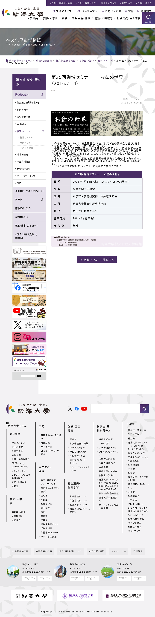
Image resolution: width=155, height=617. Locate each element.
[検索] (114, 409)
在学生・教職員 (87, 3)
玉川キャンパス (125, 559)
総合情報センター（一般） (79, 453)
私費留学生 (46, 489)
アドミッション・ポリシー (109, 448)
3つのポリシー (112, 546)
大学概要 (32, 22)
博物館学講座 (23, 169)
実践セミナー (26, 143)
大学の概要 (17, 443)
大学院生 (45, 494)
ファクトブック (19, 467)
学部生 (44, 485)
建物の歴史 (22, 154)
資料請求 (146, 11)
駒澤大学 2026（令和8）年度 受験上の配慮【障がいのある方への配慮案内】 (109, 479)
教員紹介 (16, 507)
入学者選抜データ (108, 442)
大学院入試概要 (107, 454)
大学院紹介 (17, 503)
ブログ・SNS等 (135, 504)
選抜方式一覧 (106, 434)
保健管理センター (50, 518)
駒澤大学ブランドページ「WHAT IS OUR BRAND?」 (137, 446)
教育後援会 (134, 465)
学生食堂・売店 (77, 446)
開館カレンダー (23, 217)
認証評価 (127, 546)
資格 (43, 498)
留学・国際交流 (48, 466)
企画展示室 (22, 110)
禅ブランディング (136, 453)
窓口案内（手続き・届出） (50, 476)
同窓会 (131, 469)
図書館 (73, 430)
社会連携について (79, 482)
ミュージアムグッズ (26, 176)
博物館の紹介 (22, 95)
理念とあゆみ (18, 439)
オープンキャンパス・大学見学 (109, 502)
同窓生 (127, 3)
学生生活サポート (50, 510)
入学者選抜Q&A (107, 458)
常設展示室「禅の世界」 (28, 102)
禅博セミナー (26, 137)
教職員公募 (134, 496)
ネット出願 (104, 438)
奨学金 (44, 506)
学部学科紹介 (19, 499)
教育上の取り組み (21, 455)
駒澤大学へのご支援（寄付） (138, 479)
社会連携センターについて (80, 496)
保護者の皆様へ (107, 470)
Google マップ (28, 573)
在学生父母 (108, 3)
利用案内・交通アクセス (27, 191)
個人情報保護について (72, 546)
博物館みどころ (23, 208)
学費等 (44, 502)
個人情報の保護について (138, 486)
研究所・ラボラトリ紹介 (50, 448)
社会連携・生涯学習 (129, 22)
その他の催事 (26, 148)
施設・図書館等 (104, 22)
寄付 (131, 11)
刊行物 (18, 200)
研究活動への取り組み (51, 432)
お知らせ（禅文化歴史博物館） (26, 236)
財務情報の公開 (31, 546)
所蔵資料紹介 (23, 162)
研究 (65, 22)
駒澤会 (131, 473)
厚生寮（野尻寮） (78, 442)
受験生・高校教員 (62, 3)
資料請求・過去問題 (109, 488)
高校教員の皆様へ (108, 466)
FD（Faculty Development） (20, 461)
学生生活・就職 (81, 22)
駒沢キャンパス (30, 559)
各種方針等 (17, 447)
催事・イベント (23, 131)
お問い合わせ (113, 11)
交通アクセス (64, 11)
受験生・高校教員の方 (107, 426)
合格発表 (103, 462)
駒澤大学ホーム (18, 423)
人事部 (131, 492)
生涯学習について (79, 486)
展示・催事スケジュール (27, 226)
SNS (19, 183)
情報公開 (16, 451)
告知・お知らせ (19, 478)
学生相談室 (46, 514)
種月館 (131, 438)
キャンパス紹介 (77, 438)
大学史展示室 (23, 117)
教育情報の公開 (50, 546)
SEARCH (148, 26)
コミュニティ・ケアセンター (80, 460)
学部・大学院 (50, 22)
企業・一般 (145, 3)
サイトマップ (134, 531)
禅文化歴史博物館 (79, 434)
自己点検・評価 (94, 546)
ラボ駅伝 (132, 500)
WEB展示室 (22, 124)
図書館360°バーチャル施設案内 (138, 459)
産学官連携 (46, 442)
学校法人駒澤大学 (137, 430)
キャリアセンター (49, 470)
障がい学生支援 (49, 522)
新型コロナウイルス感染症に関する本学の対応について (138, 512)
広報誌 (15, 482)
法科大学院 (134, 434)
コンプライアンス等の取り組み (21, 473)
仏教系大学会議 (136, 519)
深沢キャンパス (78, 559)
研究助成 (45, 437)
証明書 (44, 481)
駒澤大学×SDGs (78, 490)
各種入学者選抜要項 (108, 494)
